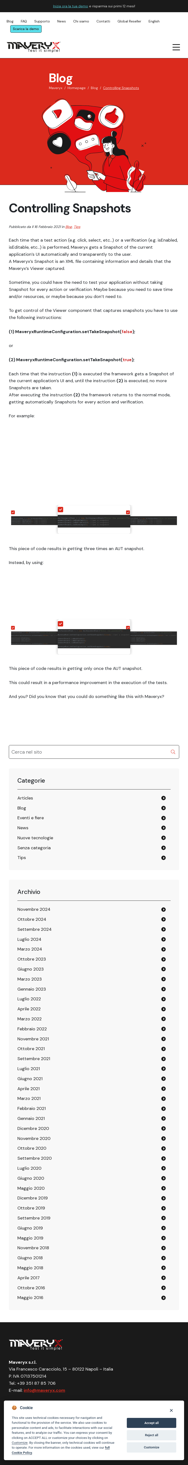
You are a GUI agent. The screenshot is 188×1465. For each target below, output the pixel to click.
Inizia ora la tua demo (70, 6)
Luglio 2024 (29, 939)
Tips (77, 227)
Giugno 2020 (30, 1178)
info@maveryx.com (44, 1390)
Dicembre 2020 (33, 1128)
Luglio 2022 (29, 999)
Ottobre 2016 (31, 1288)
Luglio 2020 (29, 1168)
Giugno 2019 (30, 1228)
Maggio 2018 (30, 1268)
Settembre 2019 (33, 1218)
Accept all (151, 1423)
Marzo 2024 (29, 949)
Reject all (151, 1435)
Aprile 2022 (29, 1009)
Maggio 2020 (31, 1188)
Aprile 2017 (28, 1278)
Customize (20, 1443)
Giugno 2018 (30, 1258)
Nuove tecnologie (35, 838)
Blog (10, 21)
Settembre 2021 (33, 1059)
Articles (25, 798)
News (61, 21)
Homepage (77, 88)
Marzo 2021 (29, 1098)
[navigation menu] (176, 47)
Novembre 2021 (33, 1039)
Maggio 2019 (30, 1238)
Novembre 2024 (33, 909)
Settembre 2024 (34, 929)
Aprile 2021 (28, 1089)
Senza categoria (34, 848)
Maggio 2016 (30, 1298)
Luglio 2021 (28, 1069)
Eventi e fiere (30, 818)
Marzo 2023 (29, 979)
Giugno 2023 (30, 969)
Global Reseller (129, 21)
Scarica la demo (26, 29)
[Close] (171, 1410)
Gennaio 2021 (31, 1118)
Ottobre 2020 (31, 1148)
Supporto (42, 21)
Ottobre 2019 (31, 1208)
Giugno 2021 (30, 1079)
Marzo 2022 (29, 1019)
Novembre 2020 (33, 1138)
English (154, 21)
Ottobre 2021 (31, 1049)
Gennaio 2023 (31, 989)
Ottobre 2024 (31, 919)
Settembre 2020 (34, 1158)
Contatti (103, 21)
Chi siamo (81, 21)
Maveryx (55, 88)
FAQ (24, 21)
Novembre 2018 (33, 1248)
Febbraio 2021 (31, 1108)
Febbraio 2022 (32, 1029)
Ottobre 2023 (31, 959)
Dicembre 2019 (32, 1198)
